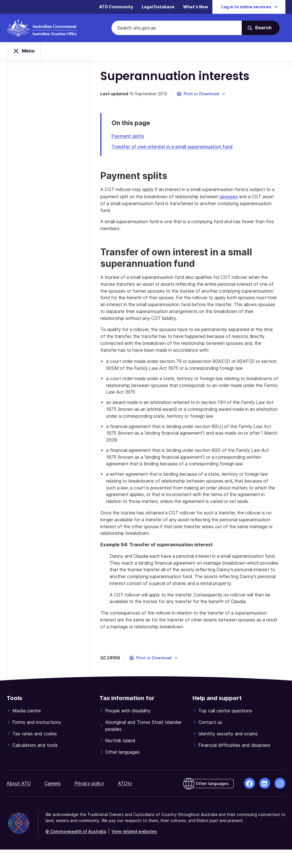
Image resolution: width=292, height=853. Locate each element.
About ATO (19, 787)
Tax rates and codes (34, 737)
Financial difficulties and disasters (234, 748)
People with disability (128, 714)
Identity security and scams (228, 737)
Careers (53, 787)
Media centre (26, 714)
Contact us (210, 725)
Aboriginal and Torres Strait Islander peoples (143, 729)
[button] (205, 95)
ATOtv (125, 787)
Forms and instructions (36, 725)
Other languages (122, 755)
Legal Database (158, 7)
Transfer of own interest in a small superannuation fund (176, 147)
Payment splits (132, 137)
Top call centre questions (225, 714)
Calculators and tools (35, 748)
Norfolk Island (120, 744)
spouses (237, 197)
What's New (195, 7)
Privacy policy (89, 787)
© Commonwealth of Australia (75, 834)
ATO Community (116, 7)
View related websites (134, 834)
